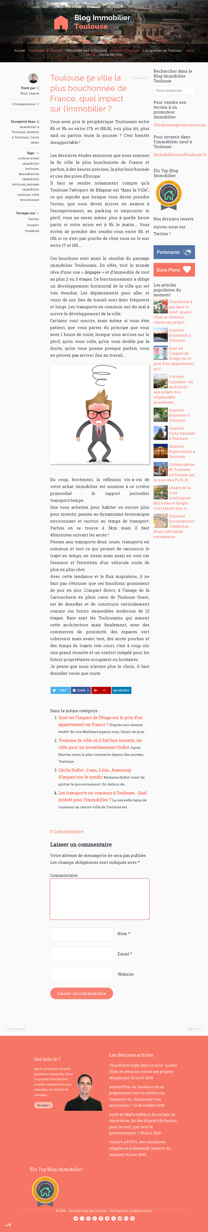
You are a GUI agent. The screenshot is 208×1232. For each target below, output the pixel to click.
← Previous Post (15, 1029)
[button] (8, 1225)
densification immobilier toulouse (25, 179)
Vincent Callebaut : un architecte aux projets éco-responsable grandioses (173, 389)
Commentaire (64, 875)
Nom (124, 933)
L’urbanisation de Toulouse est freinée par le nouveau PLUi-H (174, 472)
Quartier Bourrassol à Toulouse (180, 335)
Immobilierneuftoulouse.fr (180, 154)
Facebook (32, 231)
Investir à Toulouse (125, 51)
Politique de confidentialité (130, 1211)
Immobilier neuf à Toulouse (86, 51)
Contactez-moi (110, 55)
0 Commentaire (23, 104)
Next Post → (195, 1029)
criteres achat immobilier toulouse (28, 163)
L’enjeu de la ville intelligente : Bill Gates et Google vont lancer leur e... (173, 498)
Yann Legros (29, 93)
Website (126, 974)
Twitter (33, 219)
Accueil (19, 51)
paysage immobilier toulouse (28, 189)
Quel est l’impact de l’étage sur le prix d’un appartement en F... (174, 358)
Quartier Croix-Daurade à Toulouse (182, 433)
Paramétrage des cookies (88, 1211)
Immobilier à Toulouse (45, 51)
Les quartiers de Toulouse (162, 51)
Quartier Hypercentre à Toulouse (182, 451)
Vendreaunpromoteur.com (180, 124)
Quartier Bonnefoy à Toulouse (179, 415)
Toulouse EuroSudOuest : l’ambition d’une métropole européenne (174, 526)
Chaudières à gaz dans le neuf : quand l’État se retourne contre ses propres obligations (143, 1071)
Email (125, 953)
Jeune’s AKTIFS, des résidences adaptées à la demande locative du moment (140, 1148)
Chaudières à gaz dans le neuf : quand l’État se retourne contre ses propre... (173, 312)
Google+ (33, 225)
